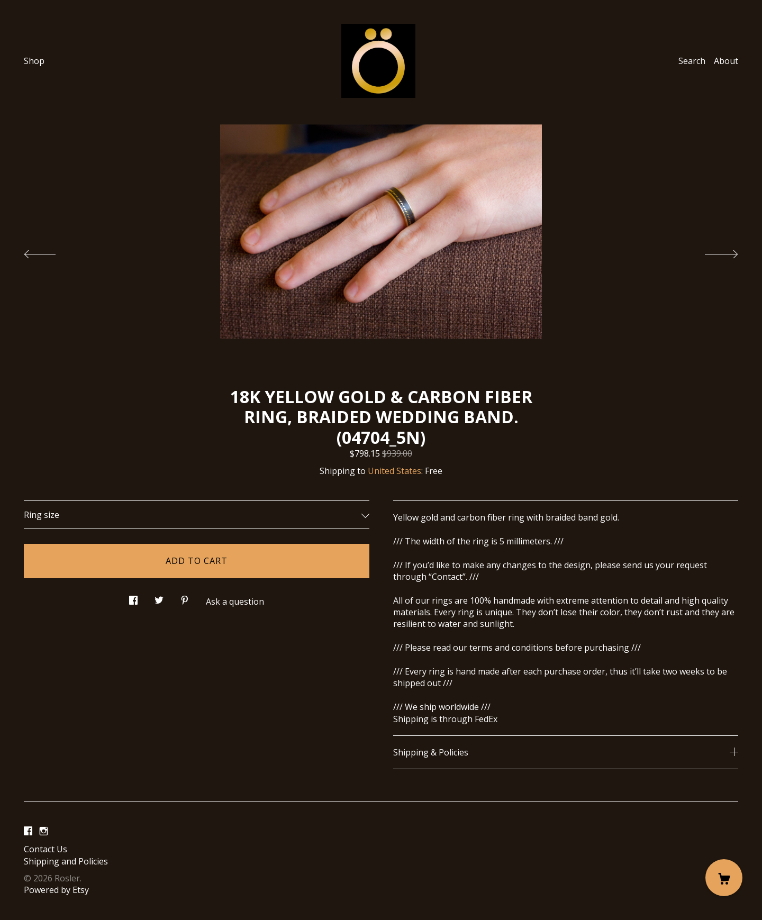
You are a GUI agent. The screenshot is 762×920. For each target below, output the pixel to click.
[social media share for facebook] (133, 597)
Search (691, 61)
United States (394, 471)
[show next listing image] (711, 251)
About (726, 61)
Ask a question (235, 601)
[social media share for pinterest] (184, 597)
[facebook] (28, 831)
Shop (34, 61)
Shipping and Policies (66, 861)
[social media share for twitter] (159, 597)
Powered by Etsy (56, 890)
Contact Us (45, 849)
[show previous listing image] (50, 251)
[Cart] (723, 877)
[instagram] (44, 831)
